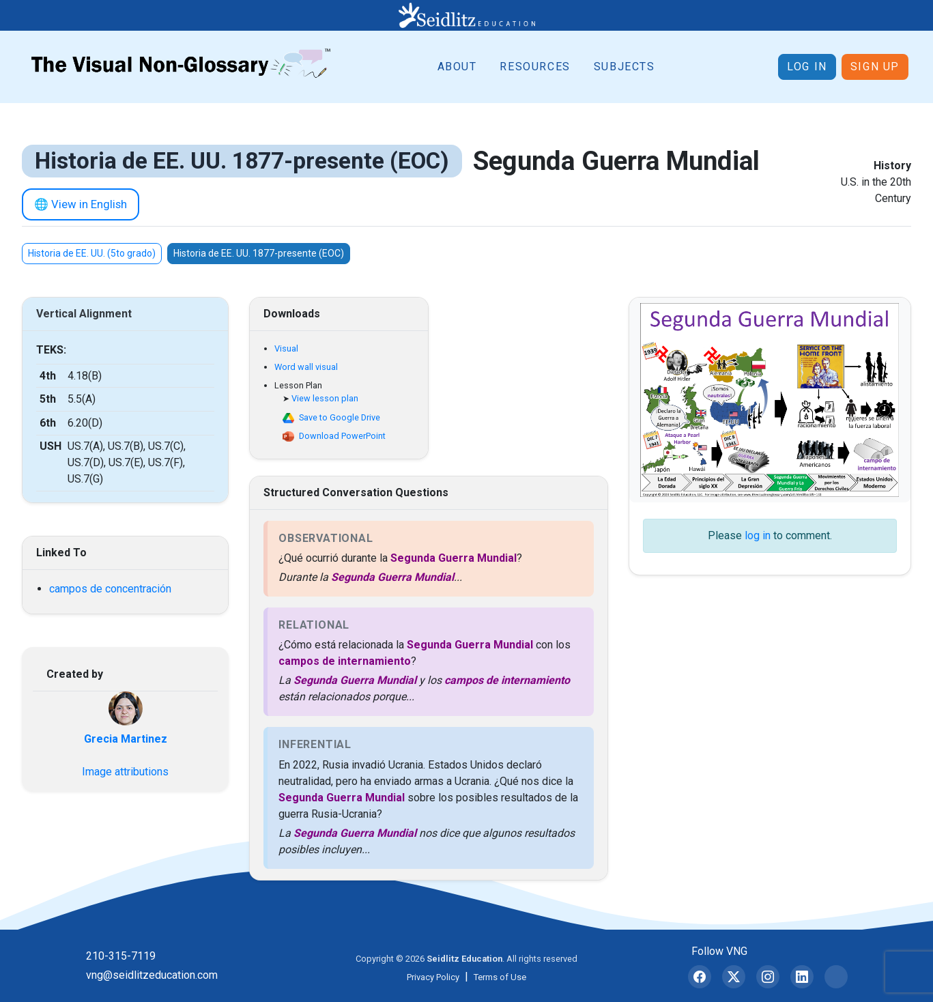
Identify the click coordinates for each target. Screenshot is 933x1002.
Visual (286, 348)
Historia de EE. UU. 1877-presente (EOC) (258, 253)
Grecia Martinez (125, 738)
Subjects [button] (624, 66)
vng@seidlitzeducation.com (152, 975)
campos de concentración (110, 588)
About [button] (457, 66)
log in (758, 535)
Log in (807, 66)
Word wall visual (306, 367)
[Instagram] (767, 976)
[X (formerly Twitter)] (733, 976)
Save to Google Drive (339, 417)
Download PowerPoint (342, 436)
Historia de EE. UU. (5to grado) (92, 253)
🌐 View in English (80, 204)
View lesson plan (324, 398)
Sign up (875, 66)
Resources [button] (535, 66)
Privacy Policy (433, 977)
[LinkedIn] (802, 976)
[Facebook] (699, 976)
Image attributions (125, 771)
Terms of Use (500, 977)
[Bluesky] (836, 976)
